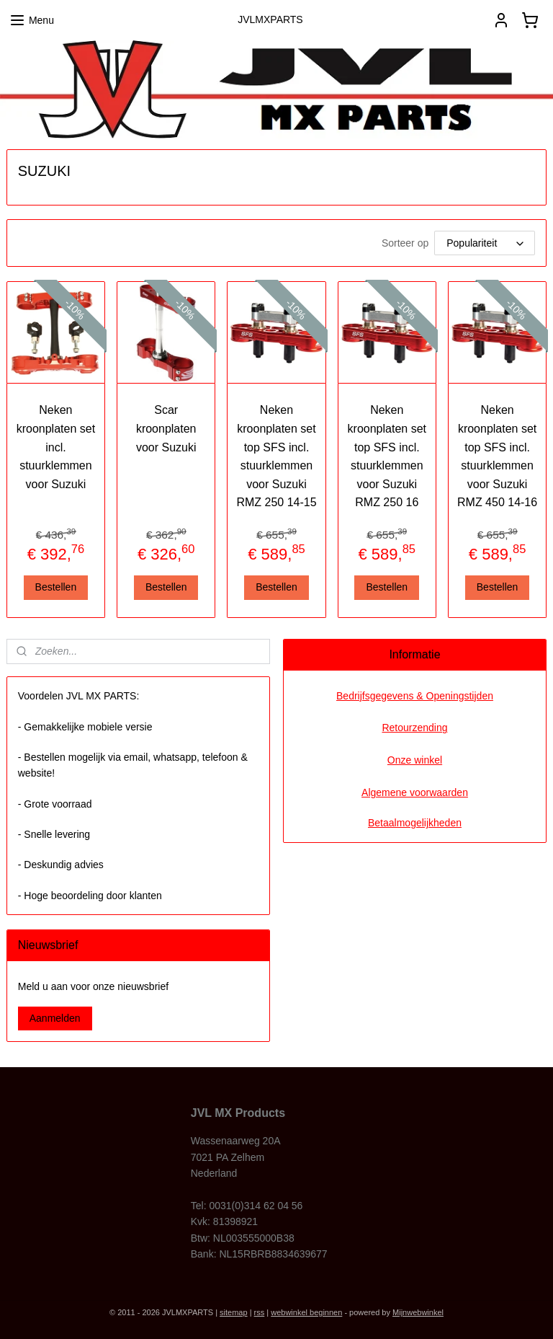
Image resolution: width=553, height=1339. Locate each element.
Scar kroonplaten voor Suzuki (166, 428)
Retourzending (414, 727)
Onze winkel (414, 760)
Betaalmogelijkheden (415, 822)
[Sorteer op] (484, 243)
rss (259, 1312)
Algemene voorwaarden (414, 792)
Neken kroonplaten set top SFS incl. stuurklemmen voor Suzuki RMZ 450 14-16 (497, 456)
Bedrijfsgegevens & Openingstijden (414, 696)
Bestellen (56, 587)
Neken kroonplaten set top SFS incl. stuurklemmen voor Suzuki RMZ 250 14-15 (276, 456)
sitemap (234, 1312)
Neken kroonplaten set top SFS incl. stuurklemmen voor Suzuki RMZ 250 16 (387, 456)
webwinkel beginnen (306, 1312)
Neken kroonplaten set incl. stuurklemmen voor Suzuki (56, 447)
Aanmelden (55, 1018)
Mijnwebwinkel (418, 1312)
